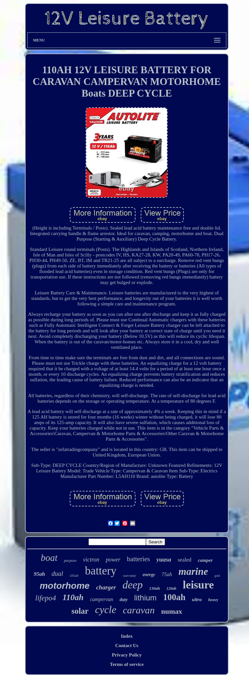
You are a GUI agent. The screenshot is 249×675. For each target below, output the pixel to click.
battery (100, 570)
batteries (138, 559)
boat (49, 557)
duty (124, 599)
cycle (105, 609)
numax (171, 611)
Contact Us (126, 645)
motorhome (64, 586)
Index (127, 636)
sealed (184, 560)
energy (149, 574)
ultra (197, 599)
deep (133, 585)
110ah (73, 597)
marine (193, 571)
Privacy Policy (127, 654)
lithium (145, 597)
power (113, 559)
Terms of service (127, 664)
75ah (167, 574)
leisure (198, 585)
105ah (74, 575)
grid (217, 575)
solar (80, 611)
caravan (139, 610)
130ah (154, 588)
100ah (174, 597)
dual (57, 573)
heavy (213, 599)
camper (205, 560)
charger (106, 587)
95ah (39, 574)
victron (91, 559)
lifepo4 (45, 598)
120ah (171, 588)
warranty (129, 575)
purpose (70, 560)
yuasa (163, 559)
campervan (101, 599)
